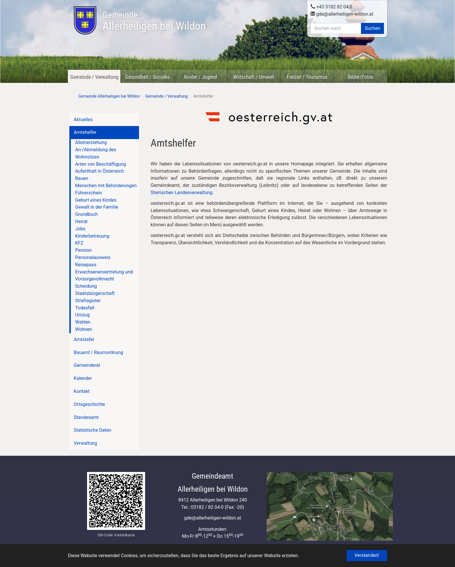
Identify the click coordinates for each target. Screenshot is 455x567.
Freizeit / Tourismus (307, 77)
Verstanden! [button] (366, 555)
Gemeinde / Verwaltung (94, 77)
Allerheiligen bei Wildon (154, 21)
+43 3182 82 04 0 (331, 6)
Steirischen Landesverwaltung (181, 192)
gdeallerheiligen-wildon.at (341, 13)
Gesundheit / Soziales (147, 77)
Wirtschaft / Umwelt (253, 77)
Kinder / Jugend (200, 77)
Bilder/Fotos (360, 77)
